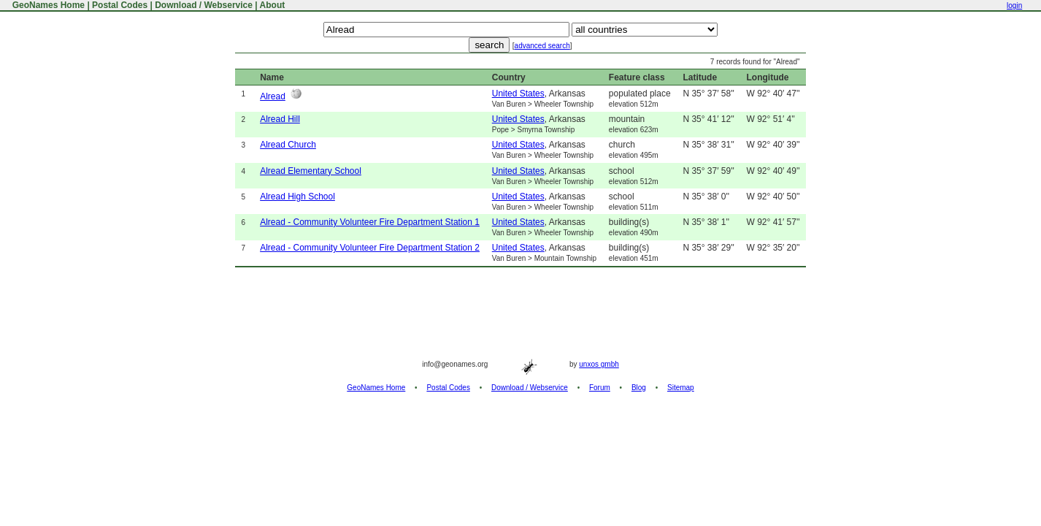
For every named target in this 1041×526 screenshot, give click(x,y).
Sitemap (680, 388)
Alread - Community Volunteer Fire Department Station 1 (370, 222)
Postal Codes (119, 5)
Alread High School (297, 196)
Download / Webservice (204, 5)
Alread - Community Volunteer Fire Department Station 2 (370, 248)
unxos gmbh (598, 364)
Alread (272, 96)
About (272, 5)
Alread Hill (280, 119)
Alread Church (288, 145)
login (1014, 5)
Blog (638, 388)
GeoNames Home (47, 5)
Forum (599, 388)
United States (518, 93)
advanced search (542, 46)
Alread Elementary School (310, 171)
